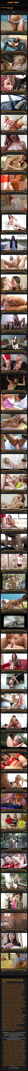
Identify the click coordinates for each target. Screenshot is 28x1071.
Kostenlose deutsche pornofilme (16, 1049)
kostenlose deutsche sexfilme (17, 1016)
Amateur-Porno (19, 1064)
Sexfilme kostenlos (8, 1044)
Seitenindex (4, 7)
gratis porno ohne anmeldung (13, 1004)
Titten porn (16, 1054)
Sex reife (6, 1049)
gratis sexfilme (11, 1005)
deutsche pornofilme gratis (14, 986)
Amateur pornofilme (15, 1051)
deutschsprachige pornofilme (17, 992)
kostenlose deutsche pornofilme (13, 1015)
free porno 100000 (16, 997)
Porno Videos (9, 1043)
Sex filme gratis (18, 1050)
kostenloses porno (17, 1026)
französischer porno (20, 996)
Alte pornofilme (9, 1055)
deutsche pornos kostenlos (18, 988)
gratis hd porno (12, 1003)
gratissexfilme (18, 1005)
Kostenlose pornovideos (19, 1043)
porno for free (10, 1027)
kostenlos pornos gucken (16, 1012)
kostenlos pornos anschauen (11, 1011)
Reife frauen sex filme (14, 1065)
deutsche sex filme (6, 989)
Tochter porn (10, 1062)
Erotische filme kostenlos (8, 1050)
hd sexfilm (9, 1007)
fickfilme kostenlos (10, 996)
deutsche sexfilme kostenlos (15, 990)
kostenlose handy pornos (17, 1019)
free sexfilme (10, 998)
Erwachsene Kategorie (10, 8)
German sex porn (15, 1046)
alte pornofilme (5, 984)
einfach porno (18, 993)
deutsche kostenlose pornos (12, 985)
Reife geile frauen (11, 1064)
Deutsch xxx (14, 1066)
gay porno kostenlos (11, 1000)
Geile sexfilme (14, 1058)
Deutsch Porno (11, 1047)
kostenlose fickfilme (6, 1019)
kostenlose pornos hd (7, 1023)
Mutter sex (14, 1061)
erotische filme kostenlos (16, 994)
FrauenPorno (22, 1065)
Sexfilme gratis (7, 1058)
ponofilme (4, 1027)
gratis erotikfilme (10, 1001)
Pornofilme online (8, 1061)
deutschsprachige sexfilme (8, 993)
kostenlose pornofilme (11, 1022)
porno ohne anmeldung (9, 1030)
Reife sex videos (17, 1062)
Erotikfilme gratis (18, 1055)
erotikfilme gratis (6, 994)
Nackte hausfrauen (7, 1040)
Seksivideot (5, 1065)
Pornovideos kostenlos (15, 1057)
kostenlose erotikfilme (7, 1018)
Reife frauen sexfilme (11, 1042)
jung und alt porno (11, 1008)
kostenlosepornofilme (7, 1026)
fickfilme (4, 996)
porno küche (18, 1028)
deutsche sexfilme (15, 989)
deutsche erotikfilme (14, 984)
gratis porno (19, 1003)
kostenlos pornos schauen (8, 1013)
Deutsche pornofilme (17, 1040)
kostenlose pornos (21, 1022)
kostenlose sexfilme (12, 1024)
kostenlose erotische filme (19, 1018)
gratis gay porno (18, 1001)
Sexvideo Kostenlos (7, 1059)
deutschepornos (6, 992)
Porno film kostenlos (14, 2)
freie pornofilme (17, 998)
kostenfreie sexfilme (12, 1009)
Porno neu (19, 1042)
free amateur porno (6, 997)
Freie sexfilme (15, 1059)
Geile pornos (11, 1054)
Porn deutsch (21, 1058)
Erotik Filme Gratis (17, 1044)
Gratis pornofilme (17, 1053)
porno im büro (17, 1027)
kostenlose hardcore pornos (8, 1020)
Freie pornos (22, 1059)
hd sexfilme (15, 1007)
